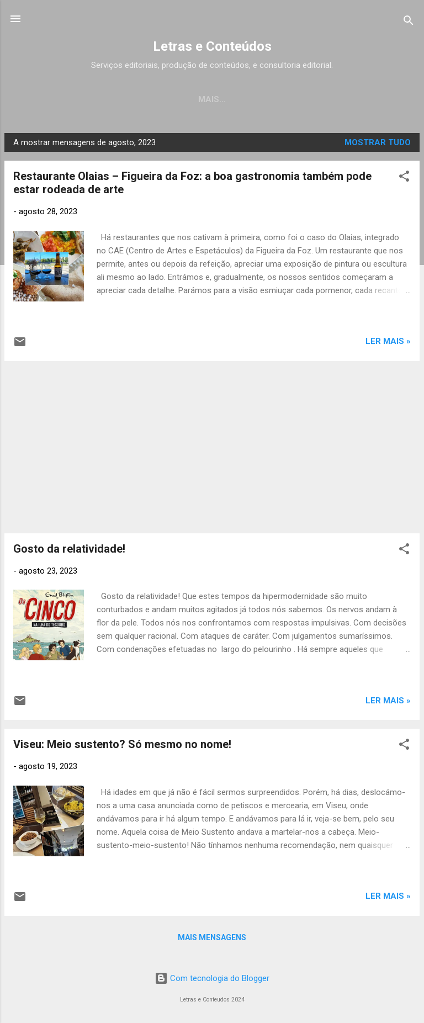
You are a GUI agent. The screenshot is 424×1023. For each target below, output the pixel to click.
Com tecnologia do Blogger (212, 980)
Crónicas (216, 99)
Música (274, 99)
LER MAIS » (388, 343)
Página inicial (54, 99)
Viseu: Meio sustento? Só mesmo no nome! (122, 746)
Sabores (382, 99)
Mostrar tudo (377, 145)
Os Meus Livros (139, 99)
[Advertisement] (212, 449)
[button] (404, 180)
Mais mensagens (212, 939)
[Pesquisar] (408, 22)
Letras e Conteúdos (212, 46)
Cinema (326, 99)
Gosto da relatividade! (69, 551)
